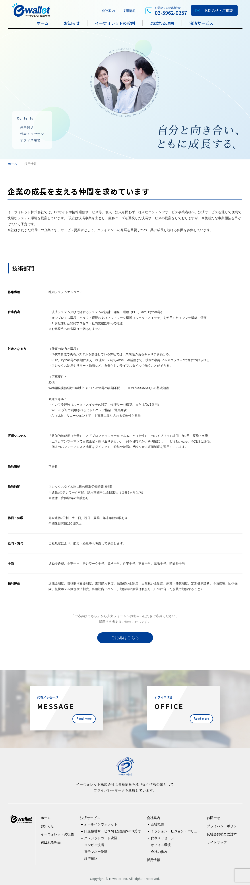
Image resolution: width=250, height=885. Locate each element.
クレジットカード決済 (100, 838)
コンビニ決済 (94, 845)
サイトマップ (217, 842)
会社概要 (157, 824)
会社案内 (108, 11)
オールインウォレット (100, 824)
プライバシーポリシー (223, 826)
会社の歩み (159, 852)
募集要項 (27, 127)
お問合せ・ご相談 (218, 10)
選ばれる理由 (162, 23)
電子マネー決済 (95, 852)
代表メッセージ (32, 134)
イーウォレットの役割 (115, 23)
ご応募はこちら (125, 637)
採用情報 (129, 11)
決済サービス (201, 23)
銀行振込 (90, 858)
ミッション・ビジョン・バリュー (176, 831)
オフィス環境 (30, 140)
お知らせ (72, 23)
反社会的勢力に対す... (223, 834)
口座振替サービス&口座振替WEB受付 (112, 831)
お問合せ (213, 818)
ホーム (42, 23)
